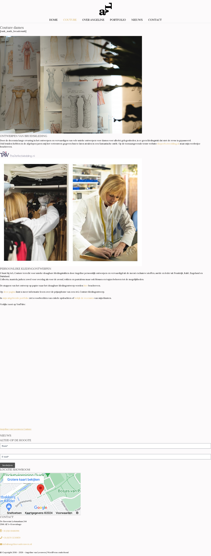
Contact (155, 19)
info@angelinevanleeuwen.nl (17, 544)
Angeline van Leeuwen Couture (15, 429)
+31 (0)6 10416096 (10, 531)
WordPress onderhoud (57, 552)
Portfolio (118, 19)
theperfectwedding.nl (168, 143)
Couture (70, 19)
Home (53, 19)
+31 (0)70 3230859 (11, 537)
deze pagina (9, 292)
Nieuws (137, 19)
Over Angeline (93, 19)
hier (86, 285)
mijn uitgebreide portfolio (15, 298)
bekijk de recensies (84, 298)
